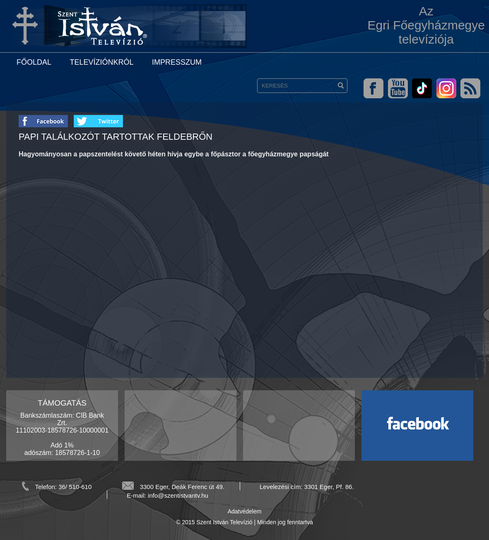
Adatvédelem (245, 511)
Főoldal (34, 62)
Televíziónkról (101, 62)
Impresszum (177, 62)
